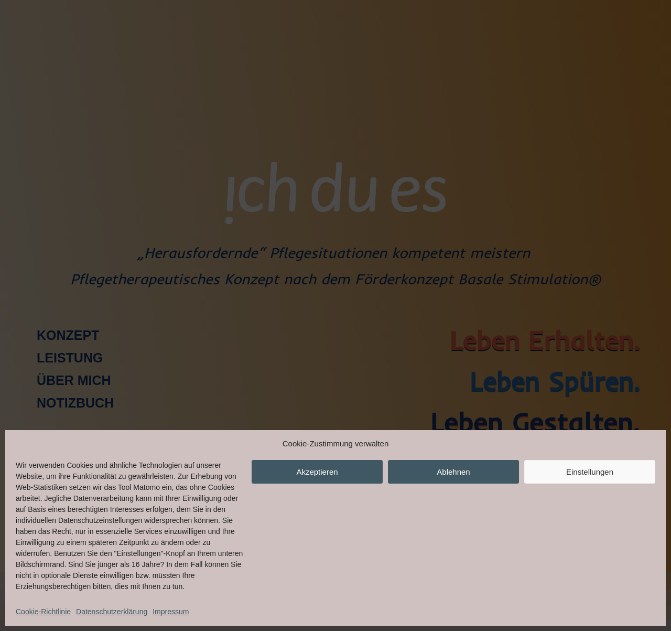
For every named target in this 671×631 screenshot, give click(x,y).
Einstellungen (589, 471)
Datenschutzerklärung (111, 611)
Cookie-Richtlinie (43, 611)
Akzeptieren (317, 471)
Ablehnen (453, 471)
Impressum (171, 611)
